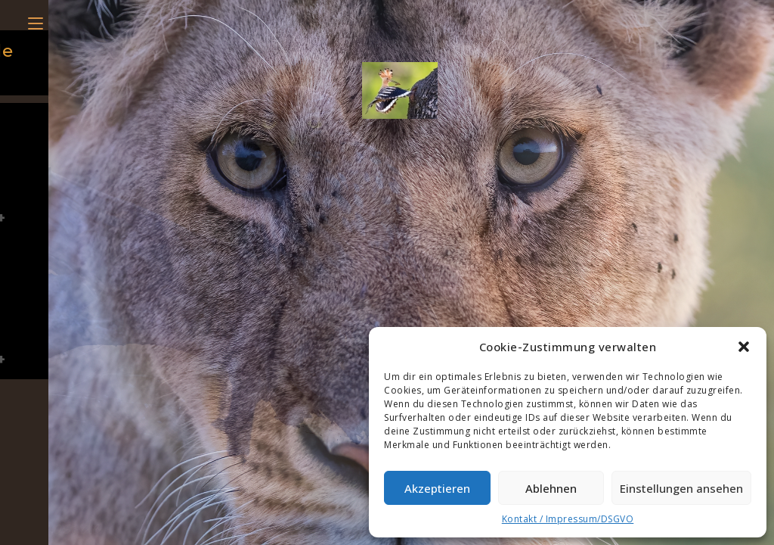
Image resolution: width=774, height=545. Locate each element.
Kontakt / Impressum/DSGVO (568, 518)
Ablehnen (551, 488)
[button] (743, 346)
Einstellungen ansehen (681, 488)
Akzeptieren (437, 488)
